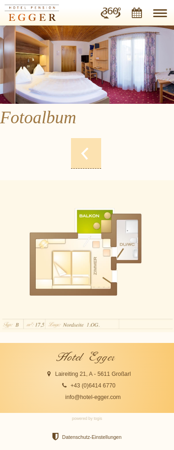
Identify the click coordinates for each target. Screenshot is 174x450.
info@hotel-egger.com (93, 397)
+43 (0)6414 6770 (93, 385)
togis (98, 418)
